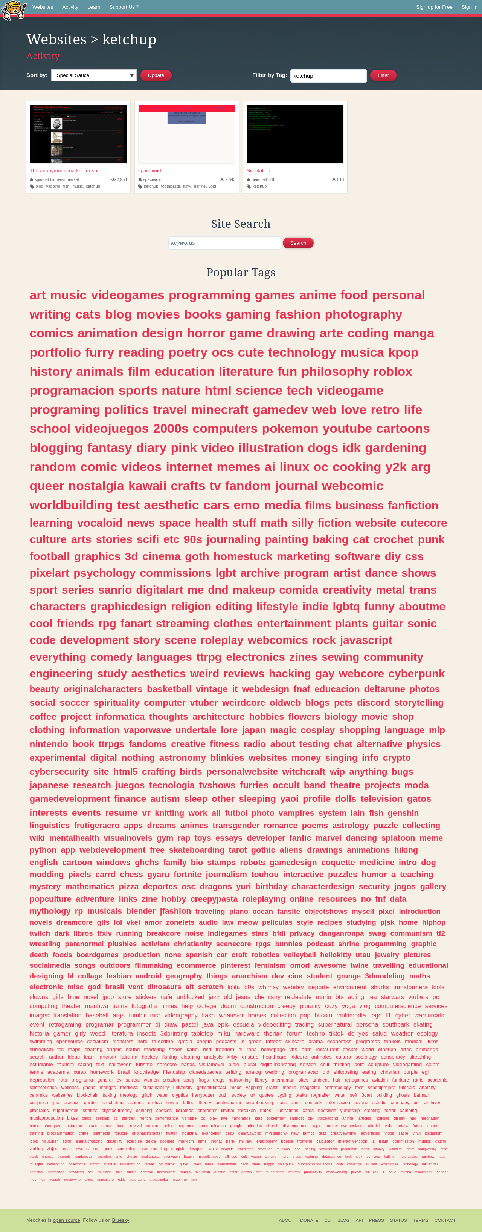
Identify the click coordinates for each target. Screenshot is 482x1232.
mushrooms (274, 1172)
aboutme (422, 606)
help (187, 1005)
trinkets (392, 1041)
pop (305, 1015)
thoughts (168, 716)
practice (72, 1102)
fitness (224, 744)
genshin (403, 813)
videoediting (274, 1024)
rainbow (428, 1156)
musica (362, 352)
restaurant (327, 1049)
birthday (271, 886)
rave (194, 1179)
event (36, 1024)
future (418, 1125)
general (105, 1080)
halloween (120, 1064)
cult (244, 1156)
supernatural (335, 1024)
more (285, 1156)
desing (310, 1149)
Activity (70, 7)
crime (83, 1133)
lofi (43, 1179)
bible (234, 1064)
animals (100, 371)
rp (79, 911)
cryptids (180, 1095)
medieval (129, 1087)
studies (371, 1164)
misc (75, 987)
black (33, 1156)
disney (399, 1118)
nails (282, 1102)
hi (240, 1049)
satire (403, 1133)
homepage (273, 1049)
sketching (420, 1057)
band (315, 785)
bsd (207, 1049)
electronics (255, 657)
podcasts (226, 1041)
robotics (265, 955)
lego (376, 1015)
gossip (246, 1172)
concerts (313, 1102)
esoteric (136, 1102)
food (354, 295)
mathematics (90, 886)
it (235, 689)
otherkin (387, 1049)
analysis (213, 1057)
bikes (72, 1118)
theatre (345, 785)
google (236, 1125)
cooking (357, 467)
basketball (169, 689)
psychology (104, 573)
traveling (210, 911)
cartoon (77, 862)
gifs (103, 922)
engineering (61, 673)
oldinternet (167, 1164)
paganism (433, 1133)
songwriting (427, 1149)
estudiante (41, 1064)
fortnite (187, 874)
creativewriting (344, 1133)
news (141, 522)
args (119, 1015)
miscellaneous (209, 1156)
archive (259, 573)
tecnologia (172, 785)
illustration (271, 447)
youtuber (50, 1141)
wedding (274, 1072)
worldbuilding (71, 505)
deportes (160, 886)
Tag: (269, 75)
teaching (416, 874)
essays (229, 838)
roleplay (222, 640)
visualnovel (211, 1064)
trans (423, 590)
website (376, 522)
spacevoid (149, 170)
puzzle (385, 825)
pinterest (235, 965)
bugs (402, 771)
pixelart (49, 573)
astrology (351, 825)
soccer (74, 702)
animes (194, 825)
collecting (421, 825)
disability (114, 1141)
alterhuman (283, 1080)
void (212, 186)
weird (205, 673)
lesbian (119, 976)
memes (238, 467)
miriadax (254, 1125)
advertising (370, 1133)
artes (406, 1049)
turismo (144, 1064)
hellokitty (335, 955)
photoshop (55, 1172)
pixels (79, 874)
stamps (221, 862)
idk (351, 447)
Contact (445, 1220)
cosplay (318, 730)
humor (374, 874)
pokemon (290, 428)
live (224, 1118)
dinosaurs (164, 987)
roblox (393, 371)
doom (228, 1005)
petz (359, 1064)
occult (286, 785)
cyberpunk (416, 673)
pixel (386, 911)
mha (443, 1149)
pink (184, 447)
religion (191, 606)
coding (368, 333)
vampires (296, 813)
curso (80, 1072)
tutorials (407, 1087)
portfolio (55, 352)
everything (57, 657)
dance (381, 573)
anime (317, 295)
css (414, 556)
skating (423, 1024)
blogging (56, 447)
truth (222, 1095)
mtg (413, 1118)
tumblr (137, 1015)
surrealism (41, 1049)
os (203, 1118)
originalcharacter (147, 1133)
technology (302, 352)
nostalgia (96, 485)
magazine (310, 1087)
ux (252, 1095)
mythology (49, 911)
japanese (49, 785)
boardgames (97, 955)
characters (57, 606)
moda (416, 785)
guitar (387, 623)
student (320, 976)
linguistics (49, 825)
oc (321, 467)
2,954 (119, 179)
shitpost (297, 1118)
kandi (193, 1049)
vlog (365, 1005)
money (306, 757)
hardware (247, 1033)
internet (189, 467)
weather (402, 1033)
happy (269, 1164)
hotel (233, 1172)
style (305, 922)
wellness (70, 1087)
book (83, 744)
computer (165, 702)
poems (315, 825)
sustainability (156, 1087)
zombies (373, 1156)
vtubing (36, 1148)
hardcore (167, 1064)
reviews (244, 673)
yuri (243, 886)
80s (249, 987)
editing (234, 606)
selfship (103, 1118)
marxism (186, 1141)
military (245, 1141)
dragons (216, 886)
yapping (53, 186)
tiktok (336, 1033)
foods (62, 955)
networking (240, 1080)
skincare (294, 1041)
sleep (195, 799)
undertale (196, 730)
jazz (214, 996)
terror (389, 1110)
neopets (227, 1149)
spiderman (276, 1118)
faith (119, 1172)
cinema (161, 556)
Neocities (36, 1220)
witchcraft (304, 771)
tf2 (440, 933)
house (331, 1125)
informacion (338, 1102)
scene (180, 640)
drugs (218, 1080)
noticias (382, 1118)
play (213, 1118)
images (39, 1015)
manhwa (96, 1005)
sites (303, 1080)
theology (128, 1095)
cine (295, 976)
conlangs (354, 1164)
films (318, 505)
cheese (47, 1156)
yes (363, 1033)
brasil (114, 987)
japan (253, 730)
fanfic (300, 838)
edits (121, 1179)
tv (215, 485)
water (162, 1095)
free (157, 850)
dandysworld (249, 1133)
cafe (166, 996)
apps (133, 825)
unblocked (190, 996)
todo (442, 1156)
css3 (230, 1133)
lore (229, 730)
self (90, 1172)
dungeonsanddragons (315, 1164)
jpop (108, 996)
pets (343, 702)
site (101, 771)
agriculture (105, 1179)
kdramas (185, 1110)
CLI (328, 1220)
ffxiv (104, 933)
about (282, 744)
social (42, 702)
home (408, 922)
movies (158, 314)
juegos (130, 785)
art (37, 295)
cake (392, 1172)
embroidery (266, 1141)
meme (431, 838)
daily (410, 1149)
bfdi (279, 933)
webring (311, 1156)
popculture (50, 899)
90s (193, 539)
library (261, 1080)
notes (265, 1110)
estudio (379, 1102)
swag (377, 933)
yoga (348, 1005)
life (413, 409)
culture (48, 539)
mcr (155, 1015)
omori (300, 965)
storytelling (419, 702)
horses (257, 1015)
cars (216, 505)
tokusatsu (202, 1172)
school (49, 428)
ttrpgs (112, 744)
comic (98, 467)
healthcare (275, 1057)
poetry (188, 352)
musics (424, 1141)
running (129, 933)
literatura (121, 1033)
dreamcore (74, 922)
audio (208, 922)
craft (239, 955)
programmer (134, 1024)
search (37, 1057)
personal (398, 295)
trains (119, 1005)
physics (424, 744)
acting (356, 996)
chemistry (268, 996)
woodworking (336, 1172)
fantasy (109, 447)
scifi (148, 539)
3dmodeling (385, 976)
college (207, 1005)
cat (361, 539)
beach (189, 1156)
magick (177, 1148)
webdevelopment (112, 850)
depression (41, 1080)
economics (339, 1041)
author (56, 1057)
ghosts (403, 1095)
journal (296, 485)
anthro (95, 1164)
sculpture (378, 1064)
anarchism (250, 976)
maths (419, 976)
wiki (37, 838)
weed (97, 1033)
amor (153, 922)
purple (410, 1072)
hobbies (266, 716)
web (324, 409)
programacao (303, 1072)
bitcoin (323, 1015)
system (332, 813)
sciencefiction (43, 1087)
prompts (64, 1156)
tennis (36, 1072)
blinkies (227, 757)
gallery (433, 886)
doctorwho (72, 1179)
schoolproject (381, 1087)
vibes (297, 1156)
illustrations (286, 1110)
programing (64, 409)
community (393, 657)
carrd (105, 874)
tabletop (202, 1033)
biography (137, 1179)
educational (428, 965)
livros (433, 1041)
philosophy (335, 371)
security (374, 886)
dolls (346, 799)
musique (36, 1164)
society (239, 1095)
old (228, 996)
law (227, 922)
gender (441, 1172)
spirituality (116, 702)
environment (350, 987)
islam (383, 1141)
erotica (155, 1102)
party (230, 1141)
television (382, 799)
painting (286, 539)
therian (273, 1033)
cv (119, 1080)
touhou (265, 874)
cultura (343, 1057)
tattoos (273, 1041)
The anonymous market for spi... (66, 170)
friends (75, 623)
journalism (226, 874)
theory (204, 1102)
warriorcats (429, 1015)
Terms (421, 1220)
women (151, 1080)
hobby (174, 899)
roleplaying (263, 899)
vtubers (418, 996)
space (175, 522)
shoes (175, 1049)
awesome (330, 965)
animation (107, 333)
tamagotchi (328, 1149)
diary (151, 447)
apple (316, 1125)
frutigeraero (96, 825)
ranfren (294, 1172)
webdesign (265, 689)
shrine (349, 944)
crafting (158, 771)
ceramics (38, 1095)
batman (421, 1095)
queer (46, 485)
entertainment (294, 623)
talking (109, 1095)
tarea (209, 1164)
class (87, 1118)
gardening (395, 447)
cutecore (424, 522)
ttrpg (209, 657)
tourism (65, 1064)
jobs (297, 1149)
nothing (138, 757)
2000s (171, 428)
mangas (108, 1087)
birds (191, 771)
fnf (380, 899)
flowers (304, 716)
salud (379, 1033)
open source (66, 1220)
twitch (39, 933)
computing (43, 1005)
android (149, 976)
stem (256, 1164)
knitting (169, 813)
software (357, 556)
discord (373, 702)
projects (382, 785)
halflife (200, 186)
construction (256, 1005)
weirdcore (243, 702)
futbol (236, 813)
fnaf (301, 689)
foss (359, 1087)
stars (259, 933)
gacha (89, 1087)
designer (196, 1148)
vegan (256, 1156)
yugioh (54, 1179)
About (286, 1220)
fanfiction (413, 505)
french (145, 1118)
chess (131, 874)
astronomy (182, 757)
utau (363, 955)
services (436, 1005)
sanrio (115, 590)
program (306, 573)
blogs (317, 702)
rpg (107, 623)
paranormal (84, 944)
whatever (231, 1015)
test (128, 505)
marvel (329, 838)
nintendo (48, 744)
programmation (61, 1133)
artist (347, 573)
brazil (124, 1072)
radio (255, 744)
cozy (331, 1005)
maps (74, 1049)
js (242, 1041)
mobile (289, 1087)
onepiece (38, 1102)
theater (71, 1005)
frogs (203, 1080)
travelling (388, 965)
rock (324, 640)
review (361, 1102)
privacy (302, 933)
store (125, 996)
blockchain (87, 1095)
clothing (47, 730)
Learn (94, 7)
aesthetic (171, 505)
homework (102, 1072)
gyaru (158, 874)
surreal (133, 1080)
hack (244, 1164)
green (255, 1041)
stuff (244, 522)
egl (425, 1072)
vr (146, 813)
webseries (62, 1095)
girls (58, 996)
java (208, 1024)
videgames (389, 1164)
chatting (93, 1049)
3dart (367, 1095)
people (204, 1041)
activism (155, 944)
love (354, 409)
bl (70, 976)
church (272, 1125)
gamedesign (293, 862)
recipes (329, 922)
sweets (82, 1148)
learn (89, 1057)
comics (51, 333)
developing (55, 1164)
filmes (169, 1005)
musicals (104, 911)
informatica (120, 716)
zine (149, 899)
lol (118, 922)
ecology (427, 1033)
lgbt (226, 573)
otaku (301, 1095)
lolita (233, 987)
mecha (405, 1172)
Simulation (258, 170)
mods (236, 1087)
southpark (395, 1024)
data (398, 899)
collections (77, 1164)
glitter (184, 1164)
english (43, 862)
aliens (291, 850)
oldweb (285, 702)
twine (359, 965)
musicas (283, 1149)
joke (143, 1148)
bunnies (288, 944)
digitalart (159, 590)
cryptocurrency (117, 1110)
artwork (108, 1057)
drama (315, 1041)
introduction (420, 911)
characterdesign (323, 886)
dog (428, 862)
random (52, 467)
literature (246, 371)
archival (146, 1172)
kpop (403, 352)
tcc (60, 1049)
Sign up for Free (434, 7)
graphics (97, 556)
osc (188, 886)
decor (121, 1125)
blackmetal (423, 1172)
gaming (248, 314)
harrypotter (203, 1095)
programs (39, 1110)
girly (80, 1033)
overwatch (171, 1156)
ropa (252, 1049)
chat (343, 744)
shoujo (132, 1156)
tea (372, 996)
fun (287, 371)
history (50, 371)
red (375, 1172)
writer (340, 1095)
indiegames (227, 933)
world (368, 1049)
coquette (338, 862)
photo (263, 813)
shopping (359, 730)
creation (171, 1080)
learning (51, 522)
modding (46, 874)
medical (414, 1041)
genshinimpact (211, 1087)
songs (85, 965)
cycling (284, 1095)
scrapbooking (259, 1102)
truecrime (162, 1041)
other (223, 799)
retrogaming (65, 1024)
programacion (71, 390)
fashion (297, 314)
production (141, 955)
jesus (243, 996)
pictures (417, 955)
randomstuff (84, 1156)
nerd (142, 1041)
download (76, 1172)
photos (424, 689)
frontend (304, 1141)
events (86, 813)
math (274, 522)
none (172, 955)
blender (141, 911)
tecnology (410, 1164)
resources (337, 899)
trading (304, 1024)
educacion (337, 689)
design (162, 333)
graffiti (272, 1087)
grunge (349, 976)
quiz (322, 1133)
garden (91, 1102)
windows (113, 862)
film (139, 371)
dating (440, 1141)
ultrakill (374, 1125)
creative (188, 744)
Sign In (469, 7)
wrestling (45, 944)
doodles (167, 1141)
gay (324, 673)
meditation (430, 1118)
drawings (325, 850)
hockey (150, 1057)
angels (114, 1049)
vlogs (389, 1133)
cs (115, 1118)
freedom (224, 1049)
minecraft (220, 409)
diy (392, 556)
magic (283, 730)
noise (194, 933)
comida (298, 590)
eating (369, 1072)
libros (83, 933)
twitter (171, 1133)
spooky (378, 1149)
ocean (262, 911)
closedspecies (205, 1072)
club (339, 1164)
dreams (161, 825)
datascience (331, 1156)
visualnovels (128, 838)
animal (348, 1118)
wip (337, 771)
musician (104, 1172)
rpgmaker (320, 1095)
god (94, 987)
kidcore (299, 1057)
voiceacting (327, 1118)
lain (358, 813)
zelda (151, 1141)
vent (135, 987)
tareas (149, 1164)
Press (376, 1220)
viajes (52, 1148)
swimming (40, 1041)
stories (114, 539)
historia (39, 1033)
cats (88, 314)
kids (258, 1118)
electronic (46, 987)
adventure (95, 899)
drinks (131, 1172)
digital (103, 757)
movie (375, 716)
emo (246, 505)
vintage (212, 689)
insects (146, 1033)
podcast (320, 944)
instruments (166, 1172)
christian (389, 1072)
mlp (437, 730)
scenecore (233, 944)
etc (171, 539)
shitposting (346, 1072)
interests (48, 813)
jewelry (387, 955)
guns (295, 1102)
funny (379, 606)
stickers (146, 996)
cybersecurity (59, 771)
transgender (235, 825)
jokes (196, 1164)
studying (361, 922)
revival (136, 1125)
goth (197, 556)
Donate (309, 1220)
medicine (377, 862)
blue (73, 996)
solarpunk (286, 1164)
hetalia (403, 1125)
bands (188, 1064)
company (400, 1102)
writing (50, 314)
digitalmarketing (278, 1064)
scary (188, 1080)
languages (164, 657)
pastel (190, 1024)
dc (351, 1033)
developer (266, 838)
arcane (219, 1172)
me (196, 590)
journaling (234, 539)
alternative (380, 744)
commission (403, 1141)
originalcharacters (103, 689)
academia (58, 1072)
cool (40, 623)
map (176, 1179)
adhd (66, 1141)
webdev (293, 987)
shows (418, 573)
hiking (406, 850)
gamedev (280, 409)
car (222, 955)
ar (185, 1179)
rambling (159, 1148)
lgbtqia (184, 1041)
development (94, 640)
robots (252, 862)
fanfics (308, 1133)
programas (368, 1041)
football (49, 556)
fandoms (148, 744)
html (218, 390)
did (326, 1072)
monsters (122, 1041)
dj (157, 1024)
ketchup (93, 186)
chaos (432, 1125)
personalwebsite (242, 771)
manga (413, 333)
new (295, 1133)
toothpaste (170, 186)
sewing (341, 657)
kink (348, 1156)
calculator (325, 1141)
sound (133, 1049)
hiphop (434, 922)
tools (438, 987)
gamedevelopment (69, 799)
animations (368, 850)
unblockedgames (178, 1125)
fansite (288, 911)
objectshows (325, 911)
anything (368, 771)
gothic (263, 850)
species (164, 1110)
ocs (222, 352)
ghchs (147, 862)
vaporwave (147, 730)
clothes (233, 623)
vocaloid (99, 522)
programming (210, 295)
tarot (238, 850)
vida (388, 1125)
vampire (189, 1118)
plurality (310, 1005)
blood (34, 1125)
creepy (286, 1005)
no (366, 899)
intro (408, 862)
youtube (347, 428)
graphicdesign (128, 606)
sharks (380, 987)
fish (66, 186)
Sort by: (37, 75)
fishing (169, 1057)
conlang (144, 1110)
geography (184, 976)
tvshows (217, 785)
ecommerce (196, 965)
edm (306, 1049)
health (211, 522)
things (217, 976)
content (152, 1125)
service (308, 1064)
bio (197, 862)
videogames (128, 295)
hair (336, 1080)
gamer (62, 1033)
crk (310, 1118)
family (174, 862)
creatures (265, 1149)
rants (418, 1080)
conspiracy (393, 1057)
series (78, 590)
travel (170, 409)
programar (99, 1024)
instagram (74, 1125)
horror (206, 333)
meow (248, 922)
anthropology (338, 1087)
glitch (147, 1095)
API (359, 1220)
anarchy (427, 1087)
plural (250, 1064)
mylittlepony (276, 1133)
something (126, 1148)
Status (398, 1220)
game (245, 333)
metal (390, 590)
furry (187, 186)
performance (166, 1118)
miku (223, 1033)
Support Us (124, 7)
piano (238, 911)
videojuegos (112, 428)
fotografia (144, 1005)
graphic (424, 944)
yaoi (289, 799)
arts (81, 539)
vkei (133, 922)
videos (141, 467)
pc (436, 996)
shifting (270, 1156)
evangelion (211, 1133)
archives (432, 1102)
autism (165, 799)
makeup (254, 590)
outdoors (115, 965)
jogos (405, 886)
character (207, 1110)
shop (403, 716)
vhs (293, 1049)
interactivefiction (352, 1141)
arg (421, 467)
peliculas (277, 922)
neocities (327, 1110)
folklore (121, 1133)
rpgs (263, 944)
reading (142, 352)
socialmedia (49, 965)
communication (212, 1125)
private (356, 1172)
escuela (243, 1024)
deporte (318, 987)
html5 (125, 771)
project (76, 716)
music (77, 186)
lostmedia (101, 1133)
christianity (193, 944)
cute (251, 352)
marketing (303, 556)
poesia (287, 1141)
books (202, 314)
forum (294, 1033)
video (217, 447)
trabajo (185, 1172)
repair (66, 1148)
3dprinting (173, 1033)
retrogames (356, 1080)
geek (108, 1148)
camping (408, 1110)
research (92, 785)
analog (253, 1072)
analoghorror (228, 1102)
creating (372, 1110)
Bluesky (120, 1220)
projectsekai (158, 1179)
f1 (388, 1015)
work (197, 813)
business (360, 505)
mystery (45, 886)
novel (91, 996)
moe (32, 1179)
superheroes (66, 1110)
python (42, 850)
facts (212, 1148)
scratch (210, 987)
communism (411, 933)
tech (300, 390)
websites (268, 757)
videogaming (407, 1064)
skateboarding (197, 850)
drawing (291, 333)
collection (283, 1015)
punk (431, 539)
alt (189, 987)
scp (96, 1148)
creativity (347, 590)
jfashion (175, 911)
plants (351, 623)
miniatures (430, 1164)
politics (126, 409)
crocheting (113, 1102)
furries (254, 785)
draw (170, 1024)
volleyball (300, 955)
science (259, 390)
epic (223, 1024)
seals (92, 1125)
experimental (57, 757)
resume (121, 813)
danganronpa (341, 933)
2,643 (227, 179)
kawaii (147, 485)
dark (61, 933)
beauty (44, 689)
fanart (135, 623)
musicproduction (46, 1118)
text (100, 1064)
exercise (134, 1141)
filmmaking (153, 965)
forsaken (247, 1110)
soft (353, 1095)
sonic (422, 623)
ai (270, 467)
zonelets (180, 922)
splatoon (398, 838)
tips (259, 1172)
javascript (366, 640)
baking (331, 539)
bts (340, 996)
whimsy (268, 987)
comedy (111, 657)
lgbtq (346, 606)
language (404, 730)
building (384, 1095)
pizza (129, 886)
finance (130, 799)
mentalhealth (74, 838)
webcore (361, 673)
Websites (42, 7)
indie (315, 606)
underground (130, 1164)
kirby (232, 1057)
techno (316, 1033)
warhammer (227, 1164)
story (146, 640)
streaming (182, 623)
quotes (266, 1095)
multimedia (351, 1015)
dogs (323, 447)
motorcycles (408, 1156)
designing (46, 976)
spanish (199, 955)
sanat (106, 1125)
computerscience (398, 1005)
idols (33, 1141)
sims (202, 1141)
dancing (361, 838)
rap (184, 838)
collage (90, 976)
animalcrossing (88, 1141)
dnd (218, 590)
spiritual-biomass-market (54, 179)
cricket (350, 1049)
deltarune (384, 689)
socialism (97, 1041)
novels (40, 922)
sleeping (257, 799)
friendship (174, 1072)
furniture (400, 1080)
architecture (218, 716)
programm (349, 1149)
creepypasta (214, 899)
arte (331, 333)
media (282, 505)
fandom (248, 485)
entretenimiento (110, 1156)
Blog (343, 1220)
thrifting (341, 1064)
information (94, 730)
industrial (189, 1133)
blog (39, 186)
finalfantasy (150, 1156)
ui (367, 1172)
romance (280, 825)
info (370, 757)
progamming (385, 944)
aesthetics (158, 673)
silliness (230, 1156)
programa (82, 1080)
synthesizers (352, 1125)
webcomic (352, 485)
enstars (250, 1057)
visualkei (395, 1149)
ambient (321, 1080)
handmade (241, 1118)
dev (278, 976)
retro (385, 409)
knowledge (146, 1072)
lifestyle (277, 606)
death (38, 955)
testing (314, 744)
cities (89, 1179)
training (36, 1133)
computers (225, 428)
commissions (176, 573)
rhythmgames (295, 1125)
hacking (290, 673)
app (68, 850)
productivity (313, 1172)
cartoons (403, 428)
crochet (393, 539)
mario (323, 996)
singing (341, 757)
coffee (42, 716)
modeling (154, 1049)
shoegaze (52, 1125)
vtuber (204, 702)
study (112, 673)
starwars (392, 996)
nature (181, 390)
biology (341, 716)
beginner (36, 1172)
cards (308, 1110)
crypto (397, 757)
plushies (122, 944)
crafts (188, 485)
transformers (410, 987)
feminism (270, 965)
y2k (396, 467)
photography (363, 314)
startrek (128, 1118)
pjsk (387, 922)
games (275, 295)
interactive (303, 874)
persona (367, 1024)
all (216, 813)
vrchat (216, 1141)
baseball (97, 1015)
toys (202, 838)
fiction (334, 522)
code (42, 640)
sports (138, 390)
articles (364, 1118)
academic (437, 1080)
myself (363, 911)
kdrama (128, 1057)
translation (67, 1015)
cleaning (190, 1057)
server (172, 1102)
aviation (380, 1080)
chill (324, 1064)
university (182, 1087)
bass (365, 1149)
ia (372, 1141)
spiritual (110, 1164)
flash (208, 1015)
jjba (55, 1102)
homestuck (243, 556)
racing (85, 1064)
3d (131, 556)
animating (245, 1149)
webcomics (278, 640)
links (128, 899)
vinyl (417, 1133)
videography (181, 1015)
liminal (227, 1110)
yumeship (350, 1110)
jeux (359, 1156)
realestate (298, 996)
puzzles (342, 874)
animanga (427, 1049)
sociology (366, 1057)
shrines (90, 1110)
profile (317, 799)
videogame (350, 390)
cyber (402, 1015)
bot (416, 1102)
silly (302, 522)
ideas (74, 1057)
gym (165, 838)
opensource (69, 1041)
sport (43, 590)
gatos (419, 799)
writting (234, 1072)
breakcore (164, 933)
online (302, 899)
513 (338, 179)
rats (63, 1080)
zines (303, 657)
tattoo (188, 1102)
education (184, 371)
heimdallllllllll (260, 179)
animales (321, 1057)
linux (294, 467)
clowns (38, 996)
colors (433, 1064)
